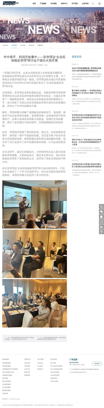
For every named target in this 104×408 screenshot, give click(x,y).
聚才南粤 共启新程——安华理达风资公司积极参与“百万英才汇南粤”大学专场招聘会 (87, 94)
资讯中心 (64, 3)
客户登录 (53, 363)
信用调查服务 (6, 363)
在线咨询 (97, 363)
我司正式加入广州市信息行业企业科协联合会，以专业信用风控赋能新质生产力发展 (86, 143)
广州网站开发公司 (61, 405)
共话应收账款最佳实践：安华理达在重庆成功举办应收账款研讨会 (51, 339)
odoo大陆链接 (54, 372)
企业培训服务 (6, 387)
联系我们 (40, 369)
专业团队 (53, 3)
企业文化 (22, 45)
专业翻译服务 (6, 384)
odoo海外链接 (54, 375)
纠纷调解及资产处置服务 (10, 369)
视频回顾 (40, 45)
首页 (34, 3)
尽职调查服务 (6, 366)
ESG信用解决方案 (8, 372)
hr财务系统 (53, 378)
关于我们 (75, 3)
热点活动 (5, 45)
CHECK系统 (54, 381)
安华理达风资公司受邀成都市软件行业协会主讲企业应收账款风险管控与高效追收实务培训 (86, 119)
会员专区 (85, 3)
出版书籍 (5, 393)
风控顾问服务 (6, 390)
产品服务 (43, 3)
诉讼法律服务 (6, 381)
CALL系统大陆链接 (56, 366)
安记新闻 (14, 45)
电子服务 (5, 378)
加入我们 (40, 366)
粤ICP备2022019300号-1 (42, 405)
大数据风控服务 (7, 375)
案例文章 (31, 45)
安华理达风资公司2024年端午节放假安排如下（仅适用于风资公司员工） (19, 339)
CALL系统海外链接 (56, 369)
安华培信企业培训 (14, 399)
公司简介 (40, 363)
